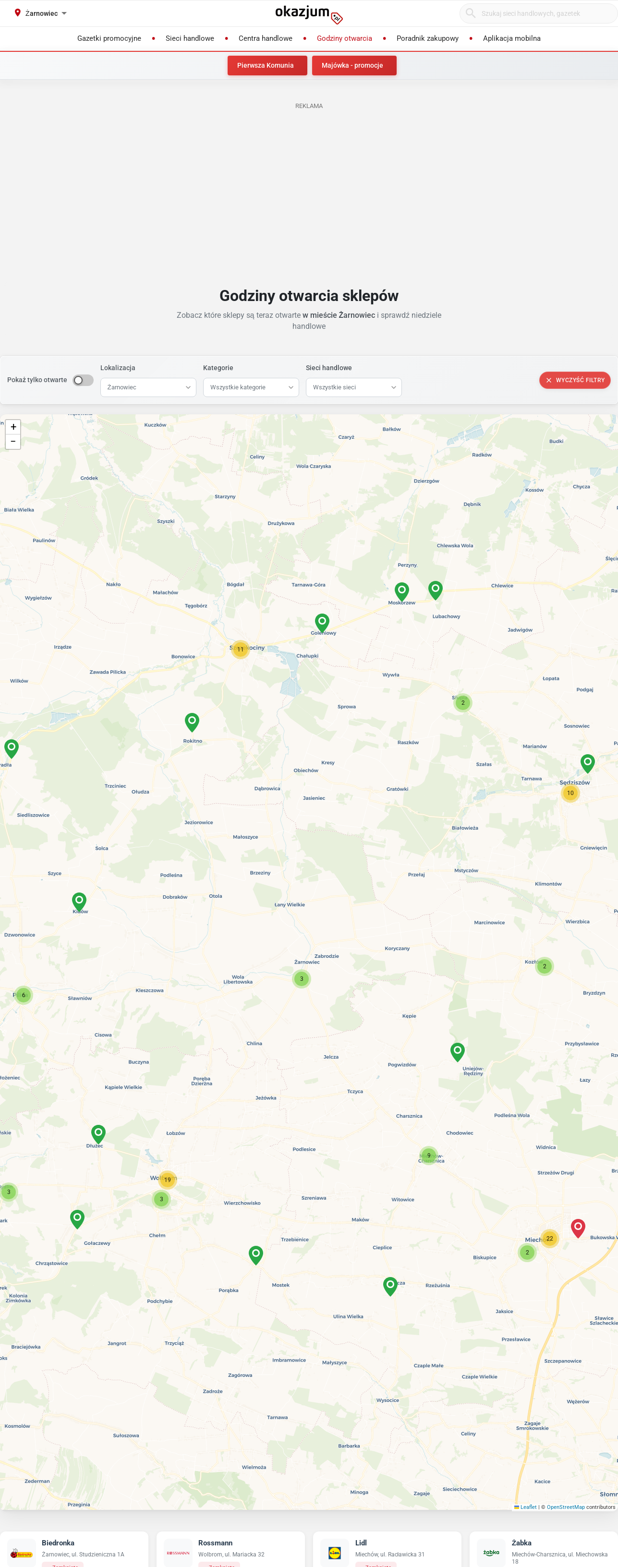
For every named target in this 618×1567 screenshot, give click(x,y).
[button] (301, 978)
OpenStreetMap (566, 1507)
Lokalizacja (117, 368)
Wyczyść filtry (575, 380)
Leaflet (525, 1507)
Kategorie (218, 368)
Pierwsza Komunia (265, 65)
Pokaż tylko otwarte (37, 380)
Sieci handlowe (329, 368)
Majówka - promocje (352, 65)
